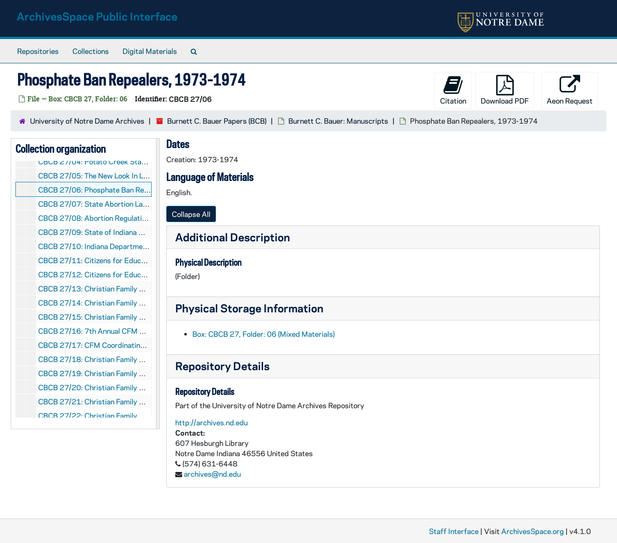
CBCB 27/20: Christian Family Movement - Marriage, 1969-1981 (145, 387)
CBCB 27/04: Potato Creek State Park (101, 161)
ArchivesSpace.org (532, 531)
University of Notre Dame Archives (87, 120)
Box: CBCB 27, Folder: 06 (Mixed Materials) (263, 333)
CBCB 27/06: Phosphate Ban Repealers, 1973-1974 (125, 189)
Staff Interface (454, 531)
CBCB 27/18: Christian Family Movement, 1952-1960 (127, 359)
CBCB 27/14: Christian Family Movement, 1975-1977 (127, 302)
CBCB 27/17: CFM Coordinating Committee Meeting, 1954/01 (142, 345)
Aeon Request (570, 90)
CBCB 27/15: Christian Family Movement (106, 316)
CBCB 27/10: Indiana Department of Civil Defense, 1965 (131, 246)
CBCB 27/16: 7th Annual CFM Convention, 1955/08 (124, 330)
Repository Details (222, 366)
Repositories (38, 51)
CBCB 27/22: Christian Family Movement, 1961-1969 (127, 415)
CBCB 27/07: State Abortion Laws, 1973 (106, 203)
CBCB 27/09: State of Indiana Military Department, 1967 (133, 232)
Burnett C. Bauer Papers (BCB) (217, 120)
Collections (90, 51)
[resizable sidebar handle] (157, 284)
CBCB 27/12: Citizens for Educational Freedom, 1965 (127, 274)
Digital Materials (150, 51)
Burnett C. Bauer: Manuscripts (338, 120)
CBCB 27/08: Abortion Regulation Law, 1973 (112, 218)
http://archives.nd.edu (211, 422)
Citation (453, 90)
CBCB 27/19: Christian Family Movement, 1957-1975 (127, 373)
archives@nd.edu (212, 473)
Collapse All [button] (191, 214)
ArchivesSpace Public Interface (97, 16)
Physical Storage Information (249, 308)
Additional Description (232, 237)
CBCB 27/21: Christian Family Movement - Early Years (127, 401)
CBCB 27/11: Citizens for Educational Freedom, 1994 (127, 260)
